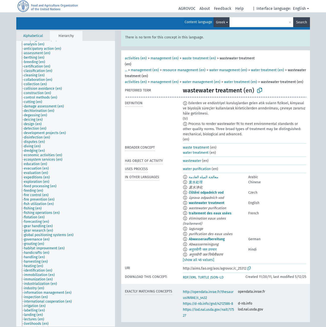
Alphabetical (33, 36)
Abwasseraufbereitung (207, 239)
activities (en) (136, 58)
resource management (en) (184, 70)
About (204, 8)
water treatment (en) (267, 70)
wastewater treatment (206, 203)
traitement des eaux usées (210, 213)
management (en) (165, 58)
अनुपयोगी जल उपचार (203, 249)
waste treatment (196, 147)
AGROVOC (186, 8)
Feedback (222, 8)
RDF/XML (190, 277)
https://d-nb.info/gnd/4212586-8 (208, 304)
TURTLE (203, 277)
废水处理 (196, 182)
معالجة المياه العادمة (203, 177)
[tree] (65, 184)
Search (301, 22)
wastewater (192, 161)
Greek (220, 22)
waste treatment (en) (199, 58)
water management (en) (228, 70)
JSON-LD (217, 277)
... (126, 70)
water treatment (196, 153)
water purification (197, 169)
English (299, 8)
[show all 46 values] (198, 260)
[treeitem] (36, 44)
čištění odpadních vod (206, 192)
